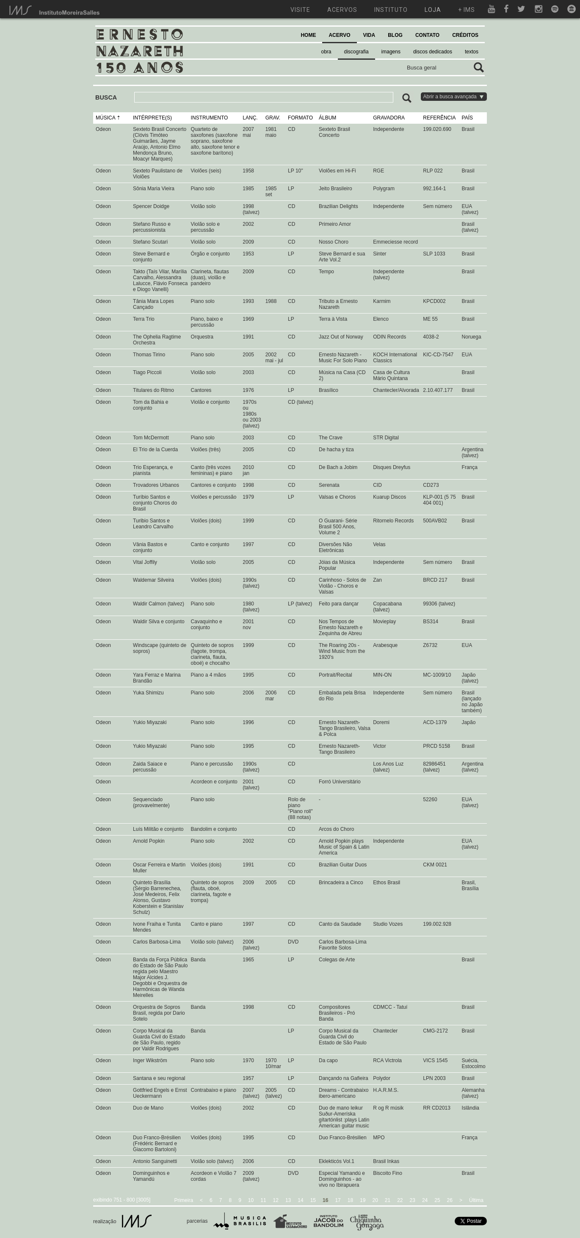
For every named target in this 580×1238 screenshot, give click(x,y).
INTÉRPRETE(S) (152, 118)
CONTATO (427, 35)
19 (362, 1200)
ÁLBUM (327, 118)
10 (251, 1200)
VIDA (369, 35)
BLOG (395, 35)
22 (400, 1200)
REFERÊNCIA (439, 118)
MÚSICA (105, 118)
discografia (356, 52)
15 (313, 1200)
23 (412, 1200)
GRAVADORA (389, 118)
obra (326, 52)
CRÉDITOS (465, 35)
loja (433, 9)
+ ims (466, 9)
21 (387, 1200)
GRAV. (272, 118)
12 (276, 1200)
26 (450, 1200)
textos (471, 52)
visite (300, 9)
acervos (342, 9)
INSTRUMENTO (209, 118)
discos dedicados (432, 52)
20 (375, 1200)
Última (476, 1200)
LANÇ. (250, 118)
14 (300, 1200)
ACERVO (339, 35)
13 (288, 1200)
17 (337, 1200)
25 (437, 1200)
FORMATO (300, 118)
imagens (390, 52)
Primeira (183, 1200)
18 (350, 1200)
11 (263, 1200)
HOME (308, 35)
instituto (391, 9)
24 (425, 1200)
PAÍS (467, 118)
